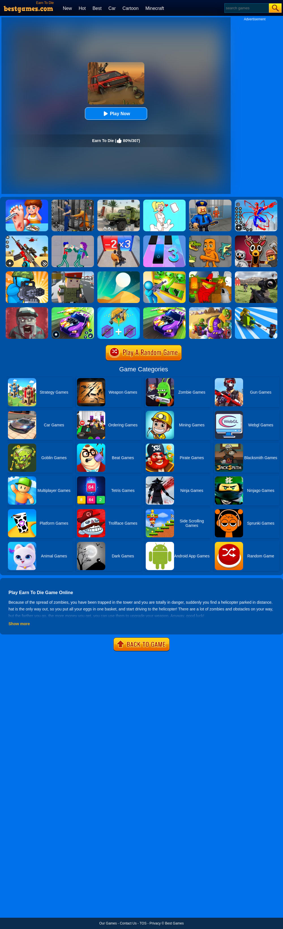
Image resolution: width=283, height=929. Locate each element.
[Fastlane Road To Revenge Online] (164, 309)
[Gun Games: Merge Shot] (118, 309)
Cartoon (131, 8)
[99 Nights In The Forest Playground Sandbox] (256, 237)
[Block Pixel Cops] (73, 273)
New (67, 8)
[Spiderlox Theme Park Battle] (256, 202)
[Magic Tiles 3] (164, 237)
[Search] (246, 8)
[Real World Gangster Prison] (73, 202)
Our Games (108, 923)
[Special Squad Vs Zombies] (210, 309)
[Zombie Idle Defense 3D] (256, 309)
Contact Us (128, 923)
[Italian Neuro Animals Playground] (210, 237)
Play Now (116, 113)
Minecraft (154, 8)
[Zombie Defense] (27, 273)
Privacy (154, 923)
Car (112, 8)
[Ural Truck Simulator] (118, 202)
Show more (19, 623)
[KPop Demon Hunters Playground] (73, 237)
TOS (143, 923)
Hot (82, 8)
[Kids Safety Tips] (27, 202)
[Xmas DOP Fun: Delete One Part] (164, 202)
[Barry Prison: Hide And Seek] (210, 202)
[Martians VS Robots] (210, 273)
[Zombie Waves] (118, 237)
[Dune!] (118, 273)
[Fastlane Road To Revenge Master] (73, 309)
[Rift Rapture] (27, 237)
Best (97, 8)
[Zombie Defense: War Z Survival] (164, 273)
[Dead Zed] (256, 273)
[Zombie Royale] (27, 309)
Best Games (174, 923)
